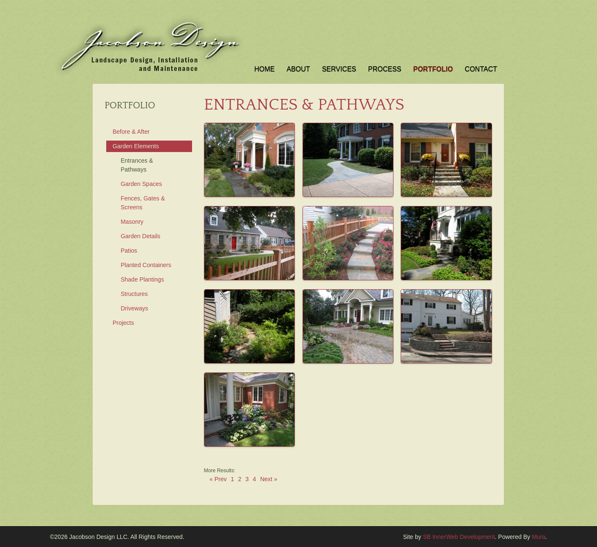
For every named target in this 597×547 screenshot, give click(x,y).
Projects (123, 322)
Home (265, 69)
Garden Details (140, 236)
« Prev (217, 479)
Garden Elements (136, 146)
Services (339, 69)
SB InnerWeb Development (459, 536)
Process (384, 69)
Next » (268, 479)
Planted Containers (146, 265)
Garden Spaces (141, 183)
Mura (539, 536)
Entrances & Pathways (137, 165)
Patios (129, 250)
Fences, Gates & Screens (143, 203)
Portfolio (433, 69)
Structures (134, 293)
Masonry (132, 221)
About (298, 69)
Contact (481, 69)
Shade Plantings (142, 279)
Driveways (134, 308)
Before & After (131, 131)
